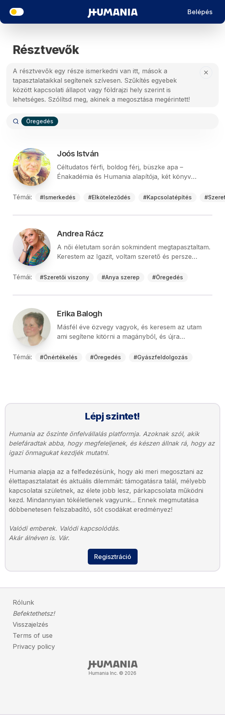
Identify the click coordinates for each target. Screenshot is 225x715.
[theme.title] (16, 12)
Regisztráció (112, 557)
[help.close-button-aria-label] (206, 72)
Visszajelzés (30, 624)
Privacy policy (34, 646)
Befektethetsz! (34, 613)
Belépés (199, 12)
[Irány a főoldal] (112, 12)
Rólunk (23, 602)
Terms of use (33, 635)
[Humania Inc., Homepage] (112, 665)
